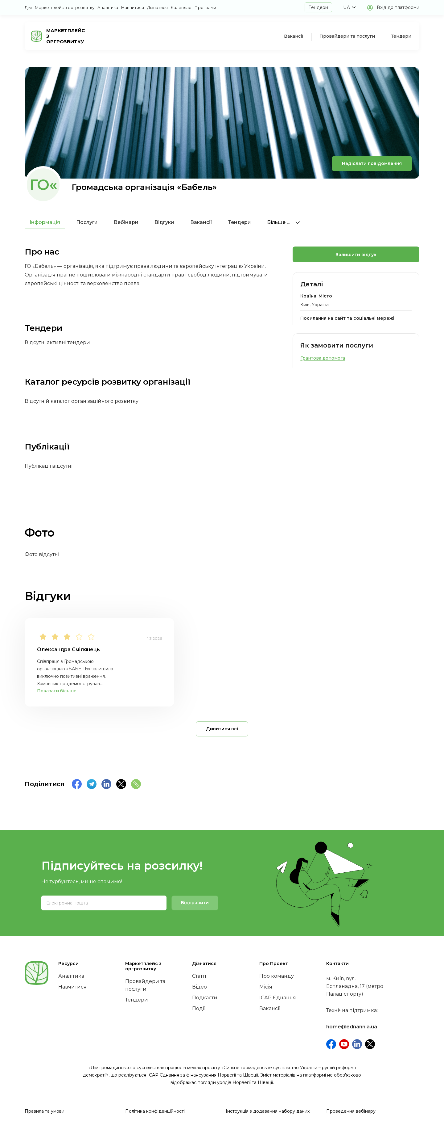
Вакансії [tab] (201, 222)
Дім (28, 7)
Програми (205, 7)
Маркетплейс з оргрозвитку (64, 7)
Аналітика (107, 7)
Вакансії (293, 36)
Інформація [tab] (45, 222)
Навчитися (132, 7)
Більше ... (283, 222)
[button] (349, 7)
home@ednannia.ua (351, 1027)
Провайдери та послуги (347, 36)
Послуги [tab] (87, 222)
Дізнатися (157, 7)
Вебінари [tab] (126, 222)
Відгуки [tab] (164, 222)
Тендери (318, 7)
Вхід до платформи (398, 7)
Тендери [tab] (239, 222)
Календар (181, 7)
